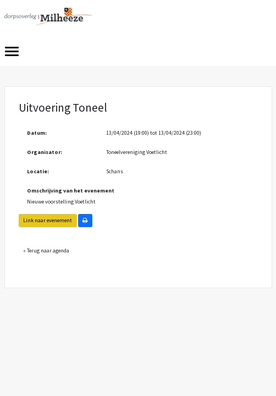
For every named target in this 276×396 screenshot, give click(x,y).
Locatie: (38, 171)
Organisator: (44, 152)
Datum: (37, 132)
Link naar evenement (47, 220)
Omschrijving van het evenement (70, 190)
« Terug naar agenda (46, 250)
